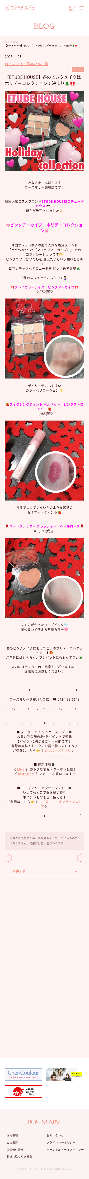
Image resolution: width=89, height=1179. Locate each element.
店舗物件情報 (15, 1149)
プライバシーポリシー (61, 1142)
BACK (8, 858)
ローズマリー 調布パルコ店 (26, 64)
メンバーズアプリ (57, 750)
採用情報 (12, 1135)
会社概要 (12, 1142)
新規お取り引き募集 (20, 1156)
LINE (21, 769)
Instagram (26, 773)
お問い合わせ (55, 1135)
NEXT (80, 858)
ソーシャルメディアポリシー (65, 1149)
